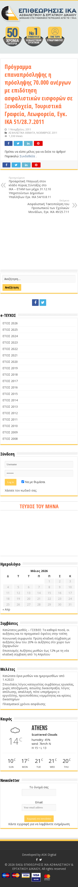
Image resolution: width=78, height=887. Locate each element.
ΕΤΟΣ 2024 (10, 336)
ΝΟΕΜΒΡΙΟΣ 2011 (46, 132)
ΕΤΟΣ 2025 (10, 330)
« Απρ (6, 609)
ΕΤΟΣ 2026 (10, 323)
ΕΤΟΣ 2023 (10, 342)
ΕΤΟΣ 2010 (10, 426)
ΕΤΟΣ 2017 (10, 381)
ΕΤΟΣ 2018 (10, 374)
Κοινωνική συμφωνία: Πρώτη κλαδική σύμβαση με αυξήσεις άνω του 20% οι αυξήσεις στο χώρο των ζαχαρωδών (36, 642)
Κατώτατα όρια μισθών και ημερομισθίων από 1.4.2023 (33, 677)
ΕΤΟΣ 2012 (10, 413)
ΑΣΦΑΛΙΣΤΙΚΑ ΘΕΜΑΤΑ (22, 132)
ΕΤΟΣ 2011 (10, 419)
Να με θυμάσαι (33, 482)
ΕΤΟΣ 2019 (10, 368)
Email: (39, 802)
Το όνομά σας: (39, 787)
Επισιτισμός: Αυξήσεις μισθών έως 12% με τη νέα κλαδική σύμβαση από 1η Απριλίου (35, 652)
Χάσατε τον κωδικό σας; (21, 490)
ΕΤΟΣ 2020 (10, 362)
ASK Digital (48, 855)
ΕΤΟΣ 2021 (10, 355)
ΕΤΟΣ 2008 (10, 439)
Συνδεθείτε (28, 156)
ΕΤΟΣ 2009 (10, 432)
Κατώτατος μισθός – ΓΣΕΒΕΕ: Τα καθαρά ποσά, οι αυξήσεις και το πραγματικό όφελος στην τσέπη (35, 632)
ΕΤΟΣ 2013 (10, 407)
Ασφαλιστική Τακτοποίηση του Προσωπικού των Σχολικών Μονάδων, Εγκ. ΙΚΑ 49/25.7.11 (48, 206)
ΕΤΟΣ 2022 (10, 349)
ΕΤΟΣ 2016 (10, 387)
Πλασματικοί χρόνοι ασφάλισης (23, 704)
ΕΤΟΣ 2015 (10, 394)
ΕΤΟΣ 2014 (10, 400)
